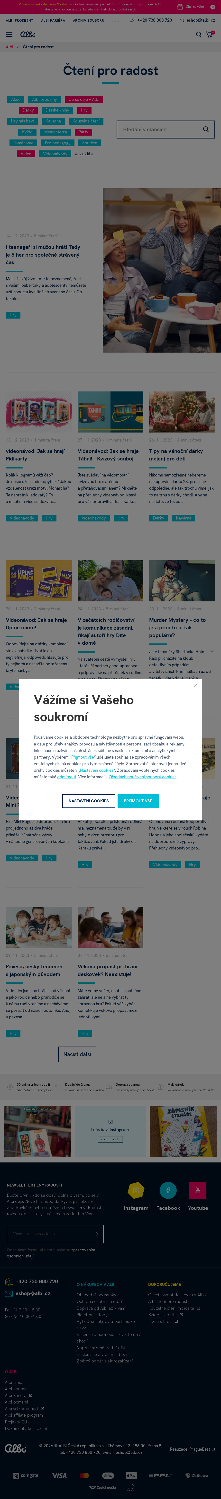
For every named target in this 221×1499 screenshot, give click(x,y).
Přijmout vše (82, 757)
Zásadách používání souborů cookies (142, 777)
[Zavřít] (195, 685)
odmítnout (66, 777)
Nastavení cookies (96, 770)
